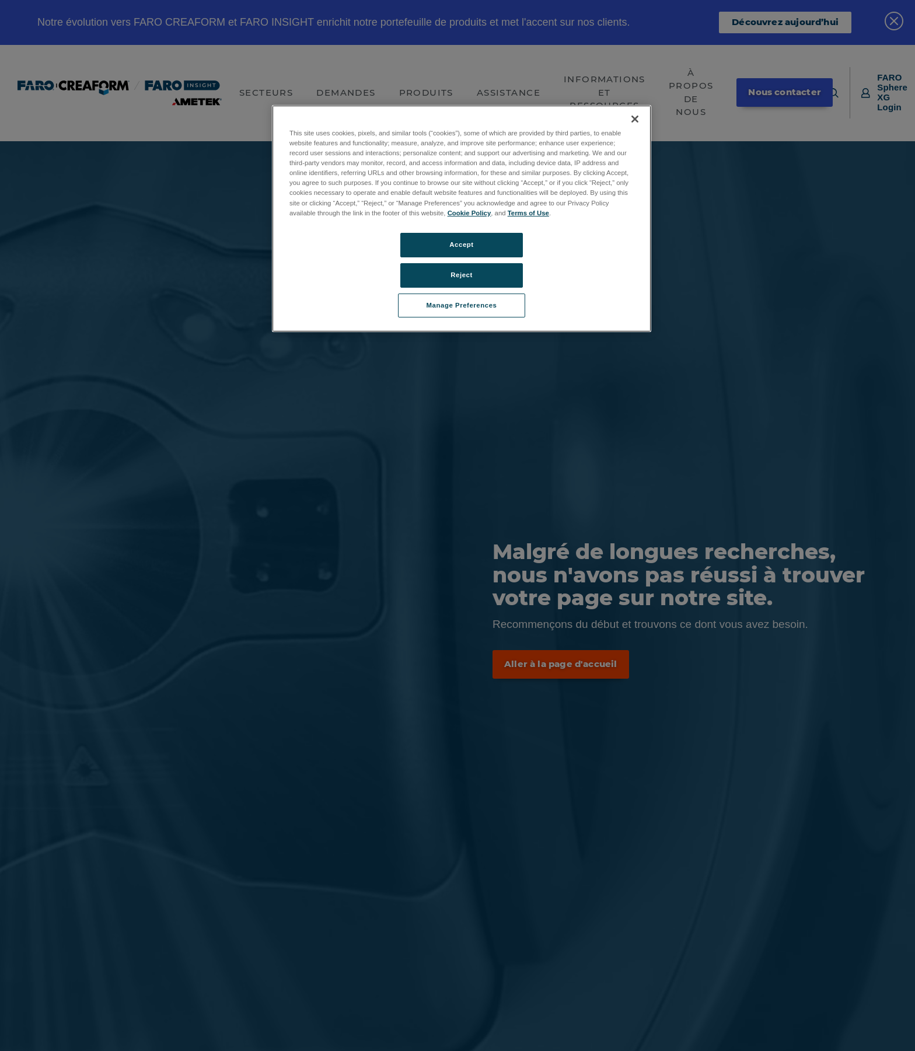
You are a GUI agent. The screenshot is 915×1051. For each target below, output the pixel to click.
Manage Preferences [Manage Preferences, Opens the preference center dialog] (462, 305)
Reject (461, 274)
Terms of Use (528, 213)
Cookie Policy (469, 213)
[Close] (635, 119)
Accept (461, 244)
